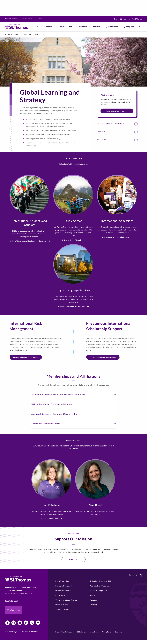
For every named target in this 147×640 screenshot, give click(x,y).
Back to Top (136, 575)
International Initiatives (30, 34)
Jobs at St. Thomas (62, 609)
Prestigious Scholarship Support (103, 357)
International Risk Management (25, 357)
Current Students (11, 19)
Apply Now (130, 27)
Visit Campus (113, 27)
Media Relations (61, 604)
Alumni (39, 19)
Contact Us (117, 131)
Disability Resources (63, 590)
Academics (48, 27)
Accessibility (94, 632)
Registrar (93, 600)
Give (115, 19)
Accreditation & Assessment (100, 586)
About (35, 27)
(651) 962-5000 (11, 601)
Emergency (119, 632)
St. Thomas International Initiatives (117, 124)
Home (7, 34)
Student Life (82, 27)
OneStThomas (137, 19)
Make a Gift (117, 139)
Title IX (92, 595)
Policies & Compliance (98, 590)
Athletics (96, 27)
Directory (93, 604)
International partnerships (116, 111)
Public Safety (60, 595)
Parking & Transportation (64, 586)
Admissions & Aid (65, 27)
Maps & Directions (62, 581)
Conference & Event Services (66, 600)
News (125, 19)
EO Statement (81, 632)
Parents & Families (26, 19)
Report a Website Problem (64, 632)
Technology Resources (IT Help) (102, 581)
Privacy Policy (107, 632)
